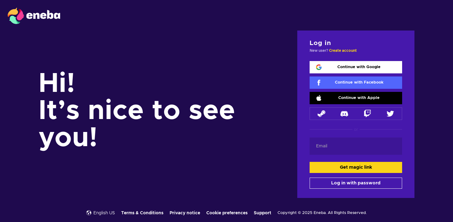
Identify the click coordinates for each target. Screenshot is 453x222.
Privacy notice (185, 213)
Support (262, 213)
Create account (343, 50)
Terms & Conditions (142, 213)
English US (100, 212)
